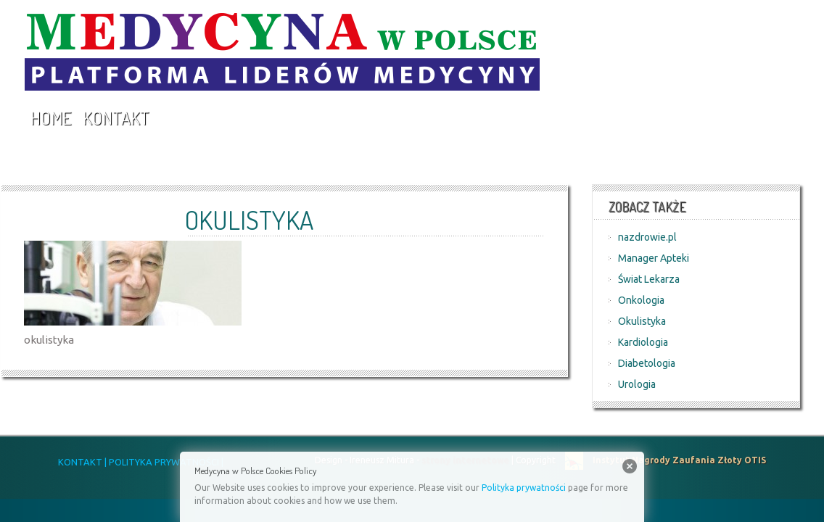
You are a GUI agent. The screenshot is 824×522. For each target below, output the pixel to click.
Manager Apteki (653, 258)
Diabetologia (646, 363)
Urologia (637, 384)
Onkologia (641, 300)
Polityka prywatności (524, 487)
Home (50, 118)
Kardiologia (643, 342)
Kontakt (116, 118)
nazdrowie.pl (647, 237)
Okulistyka (642, 321)
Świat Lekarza (649, 279)
